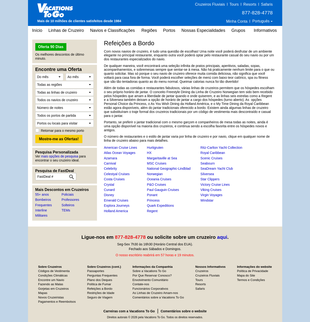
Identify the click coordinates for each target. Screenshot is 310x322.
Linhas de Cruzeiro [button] (66, 30)
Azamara (110, 158)
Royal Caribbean (213, 153)
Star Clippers (210, 179)
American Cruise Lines (120, 147)
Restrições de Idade (100, 293)
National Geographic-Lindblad (168, 168)
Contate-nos (141, 284)
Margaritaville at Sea (162, 158)
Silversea (207, 174)
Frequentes (43, 205)
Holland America (116, 211)
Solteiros (68, 205)
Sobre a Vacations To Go (149, 271)
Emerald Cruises (116, 200)
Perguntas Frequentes (102, 275)
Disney (109, 195)
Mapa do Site (246, 275)
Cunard (109, 190)
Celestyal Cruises (117, 174)
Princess (153, 200)
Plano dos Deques (99, 280)
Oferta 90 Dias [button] (51, 47)
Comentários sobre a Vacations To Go (158, 297)
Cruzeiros (202, 271)
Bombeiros (43, 200)
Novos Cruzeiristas (51, 297)
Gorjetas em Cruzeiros (53, 288)
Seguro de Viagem (99, 297)
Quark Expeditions (160, 205)
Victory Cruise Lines (215, 184)
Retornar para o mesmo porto (62, 130)
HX (149, 153)
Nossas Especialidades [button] (203, 30)
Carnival (110, 163)
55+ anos (42, 194)
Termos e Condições (251, 280)
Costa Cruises (114, 179)
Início (37, 30)
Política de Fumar (99, 284)
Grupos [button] (238, 30)
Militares (41, 215)
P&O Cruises (156, 184)
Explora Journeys (116, 205)
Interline (41, 210)
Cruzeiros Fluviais (210, 4)
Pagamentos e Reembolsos (57, 301)
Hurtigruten (155, 147)
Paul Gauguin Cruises (163, 190)
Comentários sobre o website (183, 311)
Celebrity (110, 168)
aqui (222, 237)
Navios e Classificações (112, 30)
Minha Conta (237, 21)
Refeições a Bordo (99, 288)
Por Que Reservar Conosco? (152, 275)
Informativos (265, 30)
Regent (152, 211)
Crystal (109, 184)
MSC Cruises (156, 163)
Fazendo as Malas (50, 284)
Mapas (42, 293)
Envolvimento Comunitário (150, 280)
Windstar (207, 200)
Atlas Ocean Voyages (120, 153)
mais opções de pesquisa (59, 156)
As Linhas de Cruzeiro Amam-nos (155, 293)
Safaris (267, 4)
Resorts (249, 4)
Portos (169, 30)
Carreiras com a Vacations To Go (129, 311)
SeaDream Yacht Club (217, 168)
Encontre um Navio (51, 280)
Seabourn (208, 163)
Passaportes (95, 271)
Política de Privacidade (252, 271)
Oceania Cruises (159, 179)
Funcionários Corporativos (150, 288)
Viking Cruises (211, 190)
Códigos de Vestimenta (54, 271)
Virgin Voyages (211, 195)
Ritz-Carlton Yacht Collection (221, 147)
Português (261, 21)
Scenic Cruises (211, 158)
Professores (70, 200)
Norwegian (155, 174)
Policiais (68, 194)
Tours (234, 4)
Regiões (149, 30)
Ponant (152, 195)
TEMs (66, 210)
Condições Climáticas (53, 275)
